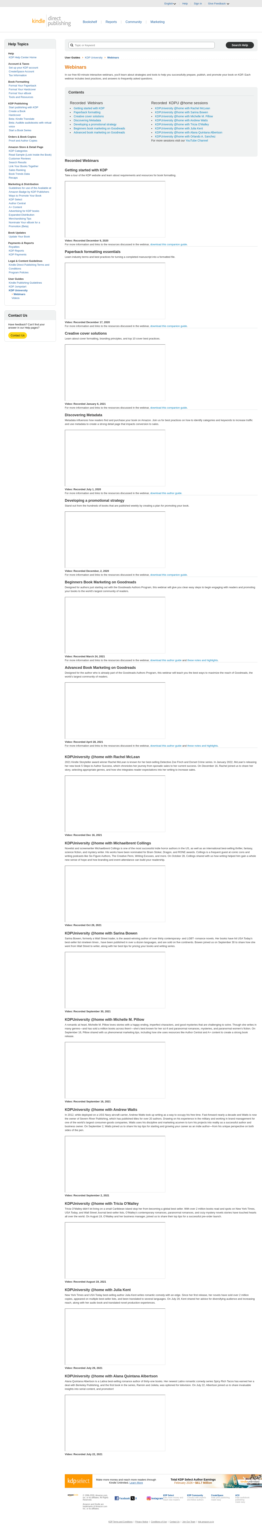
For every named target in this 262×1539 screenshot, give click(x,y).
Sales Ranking (17, 170)
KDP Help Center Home (23, 57)
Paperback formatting (87, 112)
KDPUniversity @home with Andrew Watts (181, 120)
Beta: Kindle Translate (21, 118)
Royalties (14, 246)
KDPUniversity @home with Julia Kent (179, 128)
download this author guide (166, 660)
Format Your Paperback (22, 85)
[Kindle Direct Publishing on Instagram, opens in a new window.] (155, 1498)
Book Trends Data (19, 173)
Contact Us (18, 335)
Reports (111, 22)
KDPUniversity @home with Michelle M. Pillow (184, 116)
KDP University (18, 290)
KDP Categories (18, 150)
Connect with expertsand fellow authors (196, 1497)
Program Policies (19, 272)
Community (134, 22)
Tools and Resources (21, 97)
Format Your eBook (20, 93)
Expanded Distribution (21, 214)
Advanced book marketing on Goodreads (99, 132)
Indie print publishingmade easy (220, 1497)
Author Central (17, 203)
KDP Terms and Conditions (120, 1522)
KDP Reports (16, 250)
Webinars (19, 294)
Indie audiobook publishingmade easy (242, 1498)
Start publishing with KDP (23, 107)
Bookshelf (90, 22)
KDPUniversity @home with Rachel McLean (182, 108)
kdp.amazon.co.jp (206, 1522)
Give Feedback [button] (219, 3)
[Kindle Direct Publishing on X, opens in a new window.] (138, 1498)
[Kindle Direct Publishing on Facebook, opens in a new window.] (122, 1498)
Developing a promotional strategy (95, 124)
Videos (16, 298)
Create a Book (17, 111)
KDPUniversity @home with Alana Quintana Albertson (188, 132)
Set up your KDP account (23, 67)
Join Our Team (188, 1522)
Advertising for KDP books (24, 210)
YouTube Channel (197, 140)
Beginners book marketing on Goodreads (99, 128)
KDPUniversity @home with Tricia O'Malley (182, 124)
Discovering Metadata (87, 120)
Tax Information (18, 75)
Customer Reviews (20, 158)
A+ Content (15, 207)
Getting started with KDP (89, 108)
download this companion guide (168, 244)
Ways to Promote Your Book (25, 195)
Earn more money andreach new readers (173, 1497)
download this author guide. (161, 493)
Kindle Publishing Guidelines (25, 282)
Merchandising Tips (20, 218)
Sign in (198, 3)
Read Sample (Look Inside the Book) (30, 154)
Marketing (158, 22)
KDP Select (15, 199)
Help (185, 3)
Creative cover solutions (89, 116)
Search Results (18, 162)
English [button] (170, 3)
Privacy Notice (141, 1522)
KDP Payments (18, 254)
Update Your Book (19, 236)
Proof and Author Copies (23, 140)
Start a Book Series (20, 130)
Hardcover (15, 115)
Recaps (13, 177)
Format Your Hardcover (22, 89)
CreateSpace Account (21, 71)
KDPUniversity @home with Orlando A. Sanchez (185, 136)
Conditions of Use (159, 1522)
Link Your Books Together (23, 166)
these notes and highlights (202, 660)
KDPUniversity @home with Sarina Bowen (181, 112)
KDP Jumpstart (17, 286)
